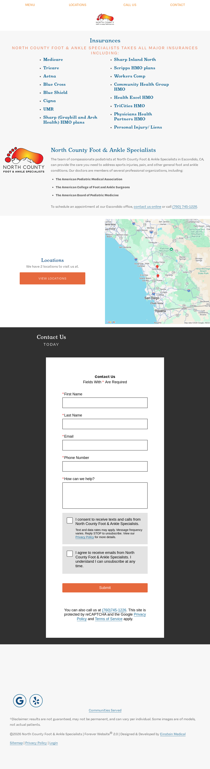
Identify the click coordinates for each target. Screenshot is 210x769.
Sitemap (16, 742)
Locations (77, 4)
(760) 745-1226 (184, 206)
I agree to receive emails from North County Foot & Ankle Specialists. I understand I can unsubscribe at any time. (105, 559)
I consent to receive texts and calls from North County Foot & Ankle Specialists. (109, 528)
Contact (177, 4)
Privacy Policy (84, 537)
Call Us (129, 4)
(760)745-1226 (114, 610)
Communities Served (105, 710)
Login (53, 742)
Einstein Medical (173, 734)
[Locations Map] (157, 271)
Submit (105, 588)
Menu (30, 4)
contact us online (147, 206)
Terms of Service (109, 619)
